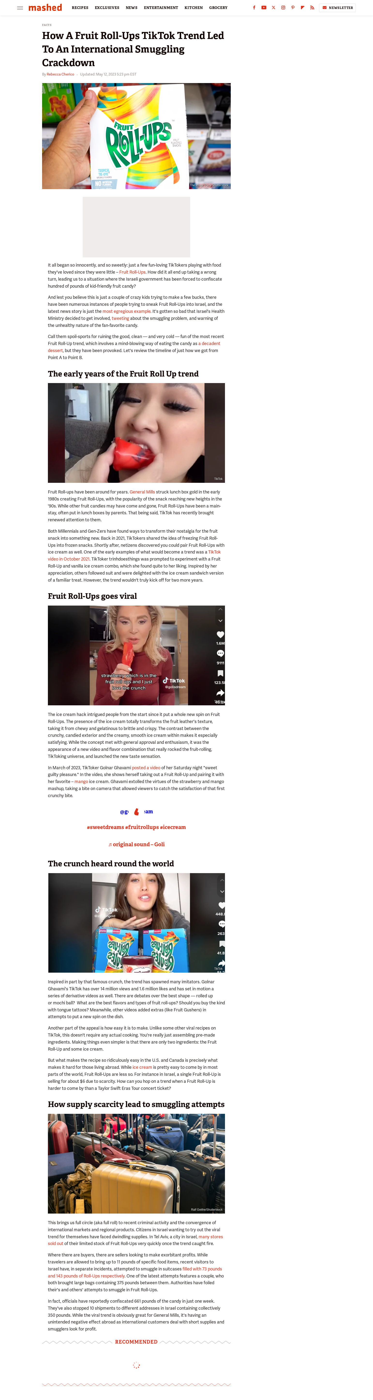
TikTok (218, 478)
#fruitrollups (142, 827)
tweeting (120, 318)
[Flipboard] (303, 8)
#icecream (173, 827)
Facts (47, 25)
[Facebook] (254, 8)
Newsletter (337, 8)
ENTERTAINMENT (161, 7)
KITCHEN (194, 7)
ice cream (142, 1067)
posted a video (146, 767)
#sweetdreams (105, 827)
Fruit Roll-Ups (132, 272)
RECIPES (80, 7)
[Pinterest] (293, 8)
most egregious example (126, 311)
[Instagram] (283, 8)
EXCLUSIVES (107, 7)
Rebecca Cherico (60, 74)
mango (81, 781)
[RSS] (312, 8)
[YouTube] (264, 8)
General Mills (142, 492)
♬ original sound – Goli (136, 844)
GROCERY (218, 7)
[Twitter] (273, 8)
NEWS (132, 7)
